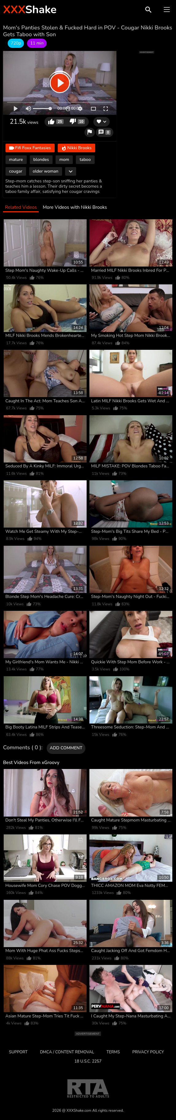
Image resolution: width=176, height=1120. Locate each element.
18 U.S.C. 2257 (87, 1061)
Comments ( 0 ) (22, 747)
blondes (41, 159)
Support (18, 1052)
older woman (46, 171)
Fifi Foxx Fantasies (30, 148)
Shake (30, 9)
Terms (113, 1052)
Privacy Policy (148, 1052)
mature (16, 159)
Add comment (66, 748)
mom (64, 159)
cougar (15, 171)
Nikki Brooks (76, 148)
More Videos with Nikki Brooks (75, 207)
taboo (85, 159)
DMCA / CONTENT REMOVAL (67, 1052)
